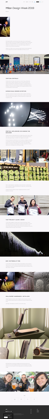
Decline (10, 417)
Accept (6, 417)
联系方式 (38, 410)
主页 (31, 409)
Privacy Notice (9, 415)
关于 (31, 410)
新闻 (37, 409)
